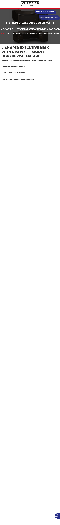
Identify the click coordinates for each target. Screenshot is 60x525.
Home (4, 34)
